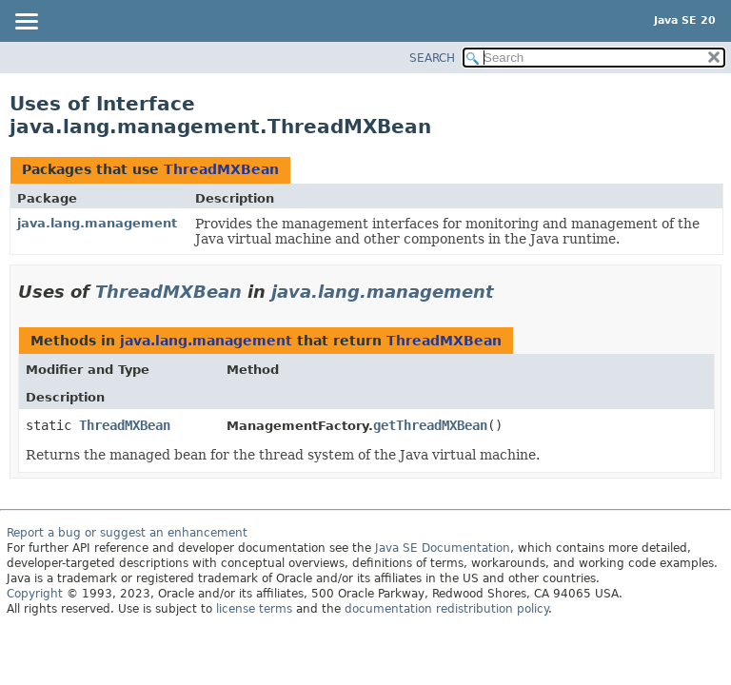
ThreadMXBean (221, 169)
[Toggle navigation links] (26, 23)
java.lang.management (97, 223)
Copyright (35, 593)
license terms (254, 609)
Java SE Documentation (442, 548)
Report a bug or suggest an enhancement (127, 532)
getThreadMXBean (430, 425)
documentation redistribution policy (446, 609)
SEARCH (432, 58)
